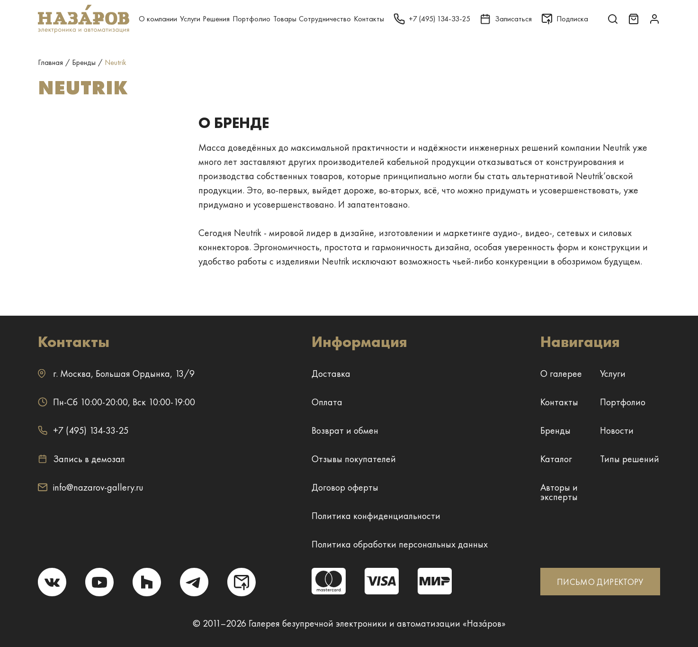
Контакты (369, 19)
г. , (116, 373)
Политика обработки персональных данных (400, 544)
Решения (216, 19)
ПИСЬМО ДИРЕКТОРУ (600, 581)
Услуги (190, 19)
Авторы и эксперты (559, 492)
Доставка (331, 373)
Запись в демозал (81, 459)
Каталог (556, 459)
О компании (158, 19)
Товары (284, 19)
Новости (617, 430)
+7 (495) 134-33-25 (83, 430)
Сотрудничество (325, 19)
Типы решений (629, 459)
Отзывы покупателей (354, 459)
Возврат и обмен (345, 430)
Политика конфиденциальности (376, 516)
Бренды (555, 430)
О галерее (561, 373)
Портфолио (251, 19)
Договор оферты (345, 487)
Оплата (327, 402)
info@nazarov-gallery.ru (90, 487)
